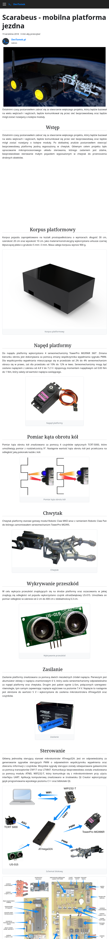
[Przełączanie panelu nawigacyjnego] (4, 4)
